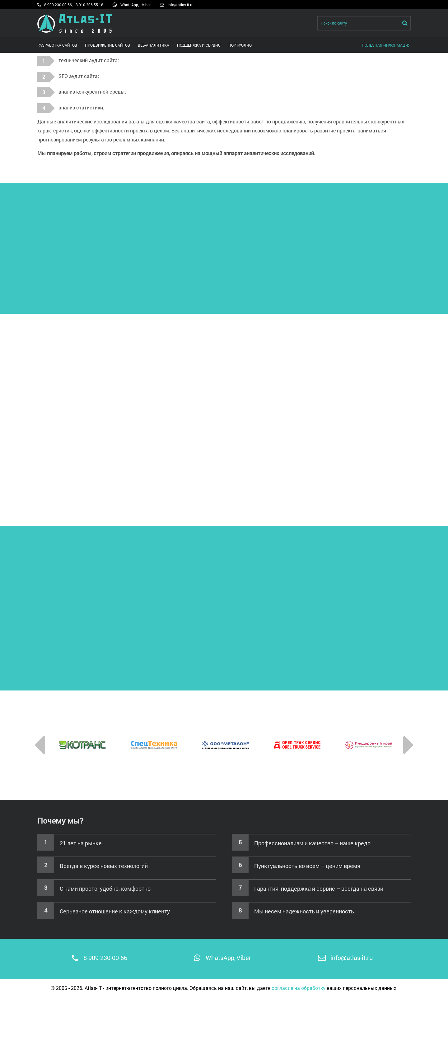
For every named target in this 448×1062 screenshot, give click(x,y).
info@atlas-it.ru (181, 4)
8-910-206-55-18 (89, 4)
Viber (146, 4)
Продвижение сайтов (107, 45)
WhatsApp (129, 4)
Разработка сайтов (57, 45)
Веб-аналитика (153, 45)
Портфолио (240, 45)
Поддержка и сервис (199, 45)
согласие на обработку (298, 988)
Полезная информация (386, 45)
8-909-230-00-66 (58, 4)
